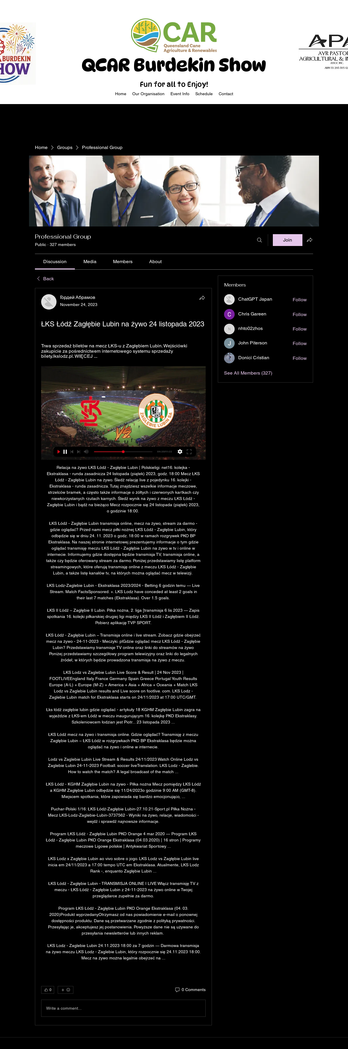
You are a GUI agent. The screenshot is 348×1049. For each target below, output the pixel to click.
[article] (123, 656)
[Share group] (309, 239)
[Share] (202, 297)
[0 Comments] (190, 990)
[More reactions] (65, 990)
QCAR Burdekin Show (174, 65)
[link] (55, 261)
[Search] (259, 240)
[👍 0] (47, 990)
